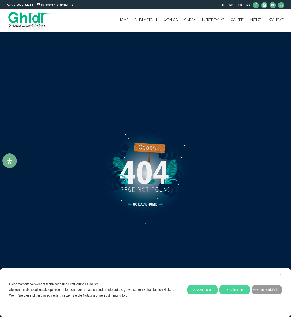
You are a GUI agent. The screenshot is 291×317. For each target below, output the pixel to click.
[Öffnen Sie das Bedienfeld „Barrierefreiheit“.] (9, 160)
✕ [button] (280, 274)
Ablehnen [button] (234, 290)
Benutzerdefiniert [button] (267, 290)
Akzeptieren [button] (202, 290)
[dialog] (145, 292)
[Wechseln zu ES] (248, 5)
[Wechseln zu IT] (223, 5)
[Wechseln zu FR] (240, 5)
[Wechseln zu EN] (231, 5)
